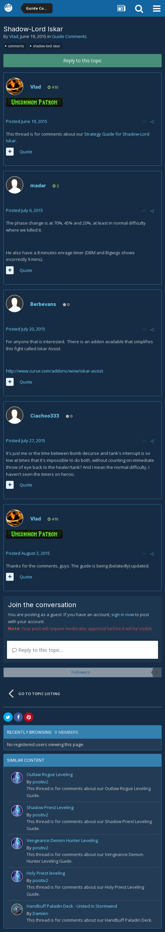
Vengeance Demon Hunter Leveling (62, 840)
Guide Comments (69, 36)
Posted (26, 121)
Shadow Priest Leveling (50, 807)
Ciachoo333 (44, 416)
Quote (26, 152)
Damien (40, 913)
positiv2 (40, 782)
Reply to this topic (82, 60)
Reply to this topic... (37, 649)
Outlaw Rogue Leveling (50, 774)
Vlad (13, 36)
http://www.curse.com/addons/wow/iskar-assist (55, 371)
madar (38, 185)
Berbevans (43, 304)
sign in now (122, 614)
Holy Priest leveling (46, 873)
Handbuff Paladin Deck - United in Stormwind (72, 906)
